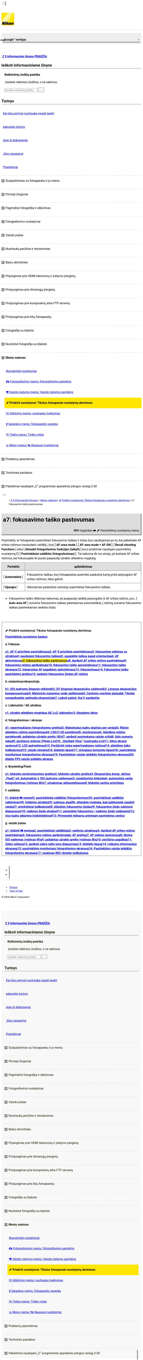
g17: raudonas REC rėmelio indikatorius (62, 853)
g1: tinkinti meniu (18, 830)
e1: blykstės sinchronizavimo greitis (29, 774)
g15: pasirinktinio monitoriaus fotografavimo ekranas (51, 848)
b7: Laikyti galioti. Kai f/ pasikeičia (76, 698)
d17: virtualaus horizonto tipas (92, 750)
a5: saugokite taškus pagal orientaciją (84, 656)
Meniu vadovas (48, 500)
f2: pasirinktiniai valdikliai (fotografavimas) (60, 798)
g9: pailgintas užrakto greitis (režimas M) (68, 839)
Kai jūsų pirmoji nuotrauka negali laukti (28, 113)
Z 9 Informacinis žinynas (24, 500)
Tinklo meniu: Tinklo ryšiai (25, 434)
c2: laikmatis (63, 713)
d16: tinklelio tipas (59, 750)
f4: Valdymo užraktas (35, 802)
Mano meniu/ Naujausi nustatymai (32, 445)
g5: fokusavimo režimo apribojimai (44, 835)
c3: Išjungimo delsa (85, 713)
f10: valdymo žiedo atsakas (38, 811)
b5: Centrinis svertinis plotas (101, 693)
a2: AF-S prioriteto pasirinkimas (69, 651)
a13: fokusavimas (85, 669)
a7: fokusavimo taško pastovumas (44, 660)
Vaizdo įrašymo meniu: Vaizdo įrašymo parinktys (39, 392)
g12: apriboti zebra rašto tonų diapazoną (49, 844)
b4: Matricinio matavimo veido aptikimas (54, 693)
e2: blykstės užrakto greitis (71, 774)
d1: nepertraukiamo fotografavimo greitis (32, 727)
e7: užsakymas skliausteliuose (62, 783)
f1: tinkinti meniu (18, 798)
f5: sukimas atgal (60, 802)
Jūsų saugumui (13, 153)
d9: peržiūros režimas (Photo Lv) (33, 741)
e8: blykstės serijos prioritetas (103, 783)
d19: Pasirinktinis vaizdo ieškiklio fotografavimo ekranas (90, 754)
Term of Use (16, 890)
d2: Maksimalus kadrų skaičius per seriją (87, 727)
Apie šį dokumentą (15, 140)
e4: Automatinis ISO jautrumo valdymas (43, 778)
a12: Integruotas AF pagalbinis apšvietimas (45, 669)
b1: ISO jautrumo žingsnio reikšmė (28, 689)
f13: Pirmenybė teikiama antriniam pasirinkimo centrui (88, 815)
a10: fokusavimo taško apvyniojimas (71, 665)
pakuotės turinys (14, 127)
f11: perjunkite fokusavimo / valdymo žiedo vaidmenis (93, 811)
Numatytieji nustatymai (21, 371)
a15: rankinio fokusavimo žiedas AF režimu (59, 674)
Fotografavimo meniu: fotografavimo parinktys (38, 381)
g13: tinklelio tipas (88, 844)
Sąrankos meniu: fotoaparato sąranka (32, 424)
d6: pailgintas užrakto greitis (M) (39, 736)
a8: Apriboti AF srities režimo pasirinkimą (95, 660)
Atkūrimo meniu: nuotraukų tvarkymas (33, 413)
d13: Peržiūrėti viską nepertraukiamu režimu (74, 745)
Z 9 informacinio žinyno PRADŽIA (24, 56)
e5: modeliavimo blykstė (87, 778)
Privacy (13, 887)
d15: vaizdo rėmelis (34, 750)
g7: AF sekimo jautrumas (101, 835)
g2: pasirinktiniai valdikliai (49, 830)
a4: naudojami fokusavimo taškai (37, 656)
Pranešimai (10, 167)
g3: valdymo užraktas (81, 830)
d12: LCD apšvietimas (30, 745)
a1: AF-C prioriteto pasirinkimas (26, 651)
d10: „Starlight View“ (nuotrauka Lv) (79, 741)
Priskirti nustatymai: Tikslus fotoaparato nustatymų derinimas (49, 403)
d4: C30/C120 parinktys (61, 732)
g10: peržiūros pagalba (110, 839)
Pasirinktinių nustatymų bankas (26, 637)
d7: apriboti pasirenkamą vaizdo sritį (85, 736)
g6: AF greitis (76, 835)
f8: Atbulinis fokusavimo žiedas (71, 807)
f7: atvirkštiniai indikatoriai (32, 807)
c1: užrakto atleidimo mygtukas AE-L (30, 713)
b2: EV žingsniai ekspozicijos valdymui (77, 689)
